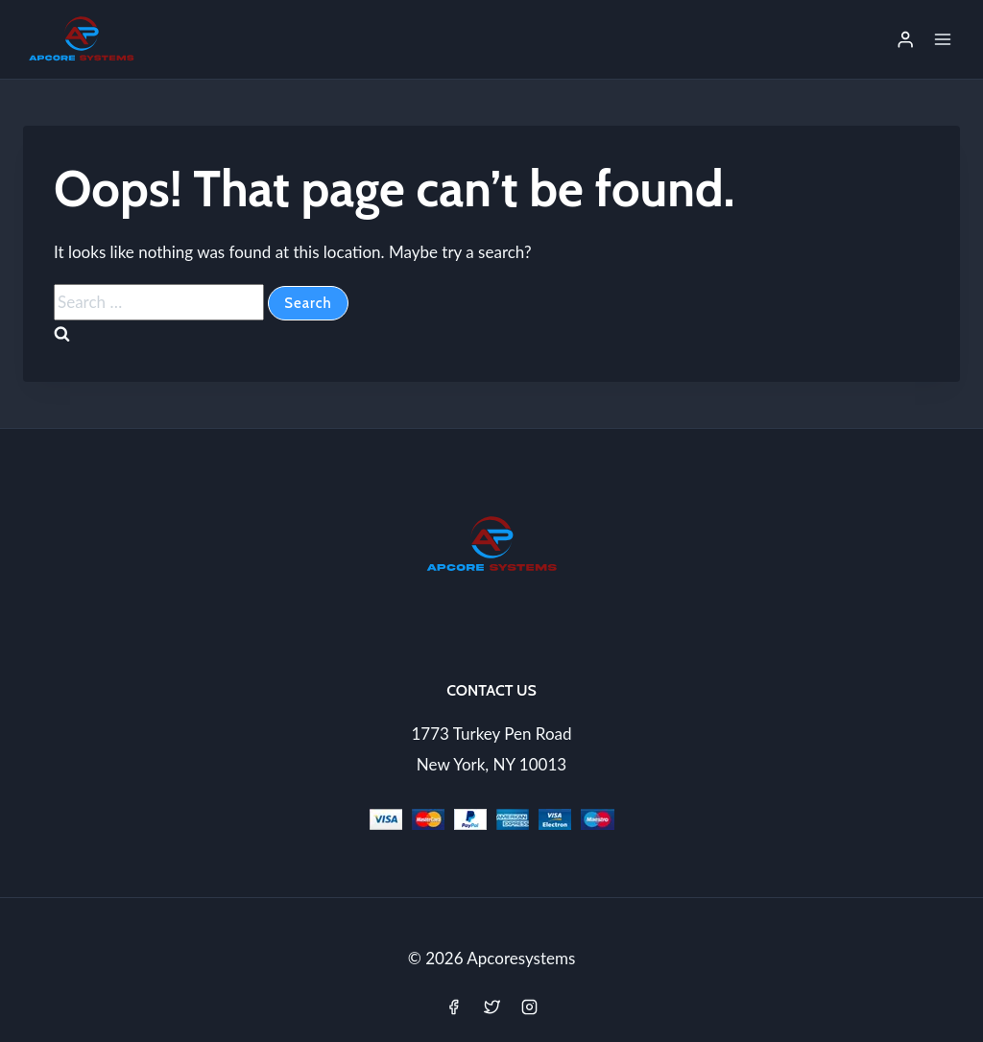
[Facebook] (454, 1006)
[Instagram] (529, 1006)
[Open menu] (942, 39)
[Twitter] (491, 1006)
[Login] (905, 39)
